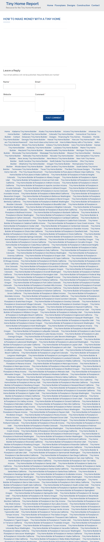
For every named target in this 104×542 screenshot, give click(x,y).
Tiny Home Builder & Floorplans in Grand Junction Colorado (50, 299)
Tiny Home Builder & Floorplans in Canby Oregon (57, 215)
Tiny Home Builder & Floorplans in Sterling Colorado (44, 498)
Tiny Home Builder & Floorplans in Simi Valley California (65, 482)
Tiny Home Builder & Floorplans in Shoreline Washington (62, 480)
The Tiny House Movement (30, 172)
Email (38, 82)
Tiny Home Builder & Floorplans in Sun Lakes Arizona (44, 504)
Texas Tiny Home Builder (51, 169)
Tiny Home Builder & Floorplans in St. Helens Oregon (34, 496)
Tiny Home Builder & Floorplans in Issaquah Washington (69, 318)
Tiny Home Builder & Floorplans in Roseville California (65, 445)
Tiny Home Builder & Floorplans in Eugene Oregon (41, 269)
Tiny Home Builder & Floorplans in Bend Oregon (48, 199)
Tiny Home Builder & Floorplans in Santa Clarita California (44, 469)
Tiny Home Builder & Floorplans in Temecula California (44, 512)
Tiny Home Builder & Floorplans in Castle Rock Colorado (62, 221)
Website (7, 94)
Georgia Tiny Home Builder (33, 140)
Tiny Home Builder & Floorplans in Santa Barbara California (39, 466)
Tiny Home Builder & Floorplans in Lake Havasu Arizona (39, 334)
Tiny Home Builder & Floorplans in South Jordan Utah (66, 485)
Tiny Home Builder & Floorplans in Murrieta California (65, 382)
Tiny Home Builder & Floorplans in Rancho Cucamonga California (49, 431)
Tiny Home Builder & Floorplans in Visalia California (58, 536)
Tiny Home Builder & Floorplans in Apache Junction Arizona (41, 185)
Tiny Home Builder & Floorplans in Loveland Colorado (57, 358)
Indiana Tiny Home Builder (57, 145)
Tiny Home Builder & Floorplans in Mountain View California (67, 380)
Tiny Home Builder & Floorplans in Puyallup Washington (39, 428)
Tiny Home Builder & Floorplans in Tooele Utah (50, 520)
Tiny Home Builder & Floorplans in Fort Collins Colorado (37, 283)
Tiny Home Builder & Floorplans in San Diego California (63, 455)
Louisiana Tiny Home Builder (66, 148)
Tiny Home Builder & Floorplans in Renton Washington (59, 436)
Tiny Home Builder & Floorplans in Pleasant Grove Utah (44, 418)
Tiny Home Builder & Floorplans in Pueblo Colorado (36, 426)
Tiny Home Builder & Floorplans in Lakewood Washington (63, 342)
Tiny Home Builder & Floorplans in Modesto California (45, 374)
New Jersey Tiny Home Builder (31, 158)
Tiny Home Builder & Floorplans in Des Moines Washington (41, 253)
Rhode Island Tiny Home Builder (29, 167)
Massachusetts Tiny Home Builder (59, 150)
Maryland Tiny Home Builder (30, 150)
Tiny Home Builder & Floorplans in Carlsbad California (56, 218)
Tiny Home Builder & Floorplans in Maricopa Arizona (55, 364)
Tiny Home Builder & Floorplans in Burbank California (56, 212)
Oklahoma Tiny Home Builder (32, 164)
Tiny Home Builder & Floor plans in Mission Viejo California (69, 172)
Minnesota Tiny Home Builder (25, 153)
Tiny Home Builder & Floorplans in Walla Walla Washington (55, 539)
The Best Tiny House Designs (77, 169)
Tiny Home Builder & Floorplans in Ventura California (59, 534)
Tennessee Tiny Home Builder (25, 169)
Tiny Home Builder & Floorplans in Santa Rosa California (52, 471)
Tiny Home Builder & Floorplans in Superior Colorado (46, 507)
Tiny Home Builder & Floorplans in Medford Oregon (57, 369)
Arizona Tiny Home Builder (74, 131)
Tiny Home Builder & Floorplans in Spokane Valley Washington (67, 488)
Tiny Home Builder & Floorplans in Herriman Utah (68, 310)
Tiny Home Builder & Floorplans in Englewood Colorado (44, 264)
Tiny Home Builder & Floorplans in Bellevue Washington (46, 196)
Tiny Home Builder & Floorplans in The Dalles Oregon (44, 515)
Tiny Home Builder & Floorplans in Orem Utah (62, 399)
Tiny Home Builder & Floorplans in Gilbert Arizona (44, 293)
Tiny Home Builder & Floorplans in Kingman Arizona (70, 326)
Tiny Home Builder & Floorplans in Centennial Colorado (65, 226)
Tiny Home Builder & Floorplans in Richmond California (62, 439)
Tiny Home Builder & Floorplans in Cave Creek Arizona (70, 223)
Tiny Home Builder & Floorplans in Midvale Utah (48, 372)
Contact (95, 5)
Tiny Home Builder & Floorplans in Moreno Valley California (51, 377)
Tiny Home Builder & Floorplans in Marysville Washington (56, 366)
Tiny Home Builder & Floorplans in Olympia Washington (65, 393)
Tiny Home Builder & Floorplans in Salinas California (56, 450)
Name (6, 82)
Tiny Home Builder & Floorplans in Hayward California (69, 307)
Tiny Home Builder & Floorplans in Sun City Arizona (43, 501)
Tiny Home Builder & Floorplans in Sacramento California (57, 447)
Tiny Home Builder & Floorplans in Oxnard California (57, 401)
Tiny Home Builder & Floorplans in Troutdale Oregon (46, 523)
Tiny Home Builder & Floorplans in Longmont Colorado (44, 353)
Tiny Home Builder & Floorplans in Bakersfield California (45, 194)
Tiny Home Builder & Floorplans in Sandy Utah (36, 463)
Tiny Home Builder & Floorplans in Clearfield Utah (66, 231)
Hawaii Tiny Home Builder (59, 140)
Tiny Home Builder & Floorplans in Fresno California (39, 288)
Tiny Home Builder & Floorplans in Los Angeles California (52, 355)
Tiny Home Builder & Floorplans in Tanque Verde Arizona (44, 509)
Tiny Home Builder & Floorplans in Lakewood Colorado (58, 339)
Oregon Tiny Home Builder (58, 164)
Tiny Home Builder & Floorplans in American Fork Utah (35, 180)
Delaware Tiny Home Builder (34, 137)
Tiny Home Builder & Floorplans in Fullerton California (38, 291)
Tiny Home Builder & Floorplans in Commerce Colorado (68, 237)
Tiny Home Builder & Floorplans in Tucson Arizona (44, 525)
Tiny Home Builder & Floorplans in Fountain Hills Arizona (37, 285)
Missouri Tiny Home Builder (79, 153)
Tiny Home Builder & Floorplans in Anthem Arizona (38, 183)
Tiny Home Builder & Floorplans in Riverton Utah (65, 442)
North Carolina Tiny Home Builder (33, 161)
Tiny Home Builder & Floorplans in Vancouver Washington (56, 531)
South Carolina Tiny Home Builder (59, 167)
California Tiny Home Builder (34, 134)
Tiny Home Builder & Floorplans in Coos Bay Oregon (70, 239)
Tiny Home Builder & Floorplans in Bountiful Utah (45, 204)
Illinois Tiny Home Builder (33, 145)
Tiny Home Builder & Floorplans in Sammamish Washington (54, 453)
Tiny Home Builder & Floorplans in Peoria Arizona (45, 415)
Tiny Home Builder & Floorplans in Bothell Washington (46, 202)
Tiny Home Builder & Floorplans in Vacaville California (55, 528)
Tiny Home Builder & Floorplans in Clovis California (60, 234)
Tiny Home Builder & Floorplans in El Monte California (43, 261)
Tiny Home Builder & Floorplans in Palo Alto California (57, 404)
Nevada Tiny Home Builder (62, 156)
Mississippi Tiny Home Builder (52, 153)
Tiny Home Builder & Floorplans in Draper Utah (45, 256)
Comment (40, 94)
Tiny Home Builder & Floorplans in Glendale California (45, 296)
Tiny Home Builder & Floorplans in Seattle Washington (59, 477)
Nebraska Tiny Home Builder (35, 156)
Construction (83, 5)
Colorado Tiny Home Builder (61, 134)
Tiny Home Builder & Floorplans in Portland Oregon (45, 420)
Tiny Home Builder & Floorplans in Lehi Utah (52, 347)
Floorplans (60, 5)
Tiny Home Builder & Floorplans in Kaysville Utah (73, 320)
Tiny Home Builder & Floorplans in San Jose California (70, 458)
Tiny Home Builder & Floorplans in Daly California (37, 250)
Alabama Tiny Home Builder (24, 131)
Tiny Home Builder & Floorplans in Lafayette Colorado (36, 331)
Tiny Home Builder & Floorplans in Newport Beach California (67, 385)
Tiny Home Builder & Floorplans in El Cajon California (46, 258)
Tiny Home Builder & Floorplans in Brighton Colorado (48, 207)
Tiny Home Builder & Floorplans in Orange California (64, 396)
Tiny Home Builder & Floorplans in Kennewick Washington (69, 323)
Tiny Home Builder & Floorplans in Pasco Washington (57, 409)
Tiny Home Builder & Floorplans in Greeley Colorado (57, 301)
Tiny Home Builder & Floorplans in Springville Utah (36, 493)
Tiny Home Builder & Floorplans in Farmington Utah (36, 274)
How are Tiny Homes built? (83, 140)
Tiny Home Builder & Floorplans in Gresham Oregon (65, 304)
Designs (71, 5)
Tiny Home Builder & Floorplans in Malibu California (58, 361)
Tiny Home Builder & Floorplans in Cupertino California (36, 248)
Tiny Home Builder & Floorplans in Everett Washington (38, 272)
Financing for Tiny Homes (69, 137)
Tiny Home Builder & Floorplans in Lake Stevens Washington (50, 337)
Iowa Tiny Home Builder (82, 145)
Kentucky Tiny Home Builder (39, 148)
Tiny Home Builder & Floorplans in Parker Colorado (59, 407)
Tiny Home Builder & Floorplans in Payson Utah (49, 412)
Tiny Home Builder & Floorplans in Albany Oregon (38, 177)
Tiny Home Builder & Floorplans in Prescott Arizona (42, 423)
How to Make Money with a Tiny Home (76, 142)
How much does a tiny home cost (44, 142)
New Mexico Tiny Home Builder (60, 158)
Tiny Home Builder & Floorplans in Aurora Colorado (46, 191)
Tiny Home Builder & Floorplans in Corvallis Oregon (70, 242)
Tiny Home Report (22, 3)
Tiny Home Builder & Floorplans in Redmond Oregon (56, 434)
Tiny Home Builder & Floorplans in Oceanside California (71, 391)
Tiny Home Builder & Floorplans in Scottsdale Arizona (59, 474)
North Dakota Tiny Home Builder (64, 161)
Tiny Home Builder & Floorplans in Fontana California (35, 280)
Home (50, 5)
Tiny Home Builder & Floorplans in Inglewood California (68, 315)
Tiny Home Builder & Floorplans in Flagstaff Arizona (38, 277)
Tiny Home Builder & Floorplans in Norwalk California (72, 388)
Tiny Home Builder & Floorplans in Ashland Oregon (45, 188)
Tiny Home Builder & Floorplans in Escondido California (43, 266)
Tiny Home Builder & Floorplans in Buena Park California (53, 210)
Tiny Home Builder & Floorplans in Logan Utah (43, 350)
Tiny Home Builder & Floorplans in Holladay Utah (61, 312)
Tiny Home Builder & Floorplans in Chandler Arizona (66, 229)
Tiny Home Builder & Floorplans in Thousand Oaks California (51, 517)
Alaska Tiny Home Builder (50, 131)
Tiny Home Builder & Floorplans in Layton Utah (62, 345)
